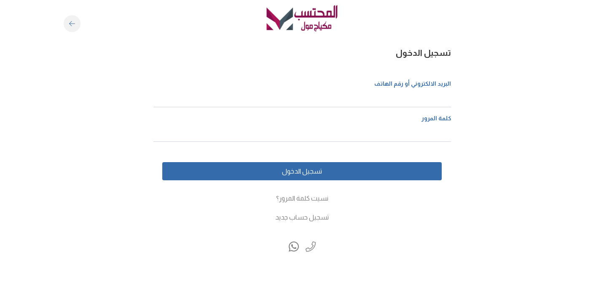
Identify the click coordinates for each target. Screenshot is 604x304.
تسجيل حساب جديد (302, 217)
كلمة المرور (436, 118)
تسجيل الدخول (302, 171)
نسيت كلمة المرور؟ (302, 198)
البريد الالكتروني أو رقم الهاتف (412, 83)
